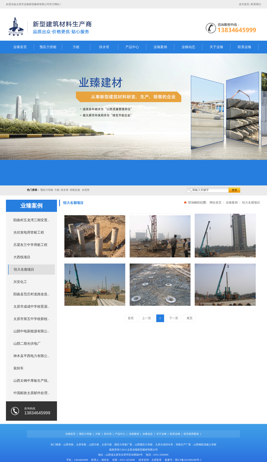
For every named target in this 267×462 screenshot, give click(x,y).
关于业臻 (216, 47)
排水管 (104, 47)
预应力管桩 (48, 47)
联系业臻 (244, 47)
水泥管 (85, 189)
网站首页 (216, 202)
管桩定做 (75, 189)
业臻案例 (160, 47)
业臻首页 (20, 47)
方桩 (76, 47)
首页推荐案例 (191, 433)
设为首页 (244, 4)
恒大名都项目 (250, 202)
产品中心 (132, 47)
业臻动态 (188, 47)
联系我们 (256, 4)
